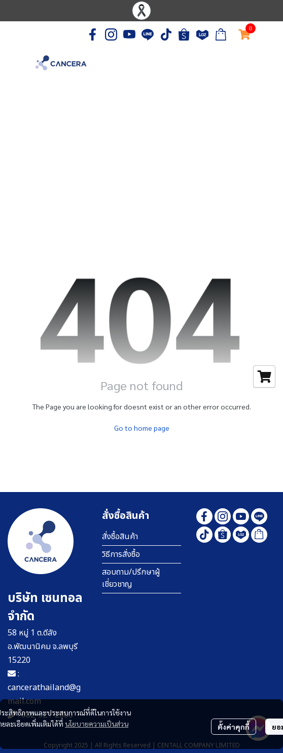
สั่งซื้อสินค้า (120, 537)
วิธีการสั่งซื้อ (121, 554)
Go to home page (141, 427)
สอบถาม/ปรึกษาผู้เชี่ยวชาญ (131, 578)
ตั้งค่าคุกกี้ (234, 726)
